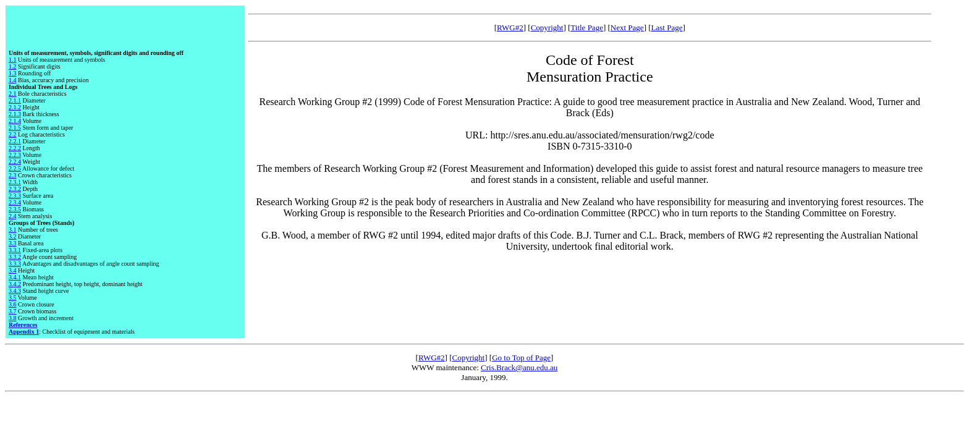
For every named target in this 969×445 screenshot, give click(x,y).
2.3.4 (15, 202)
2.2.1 (15, 141)
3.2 (13, 236)
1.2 (13, 66)
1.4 (13, 80)
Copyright (547, 27)
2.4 (13, 216)
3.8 (13, 318)
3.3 (13, 243)
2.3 (13, 175)
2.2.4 (15, 161)
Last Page (667, 27)
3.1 (13, 229)
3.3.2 (15, 256)
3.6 (13, 304)
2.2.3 (15, 154)
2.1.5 (15, 127)
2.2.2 (15, 148)
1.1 (13, 59)
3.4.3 (15, 290)
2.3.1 (15, 182)
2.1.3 (15, 114)
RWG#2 (510, 27)
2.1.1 (15, 100)
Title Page (586, 27)
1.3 (13, 73)
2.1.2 (15, 107)
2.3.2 (15, 188)
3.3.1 (15, 250)
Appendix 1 (24, 331)
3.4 (13, 270)
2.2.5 (15, 168)
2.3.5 (15, 209)
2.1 (13, 93)
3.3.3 (15, 263)
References (23, 324)
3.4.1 (15, 277)
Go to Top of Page (521, 357)
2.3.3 (15, 195)
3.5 (13, 297)
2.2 (13, 134)
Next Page (627, 27)
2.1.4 (15, 120)
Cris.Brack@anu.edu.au (519, 367)
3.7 (13, 311)
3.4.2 (15, 284)
